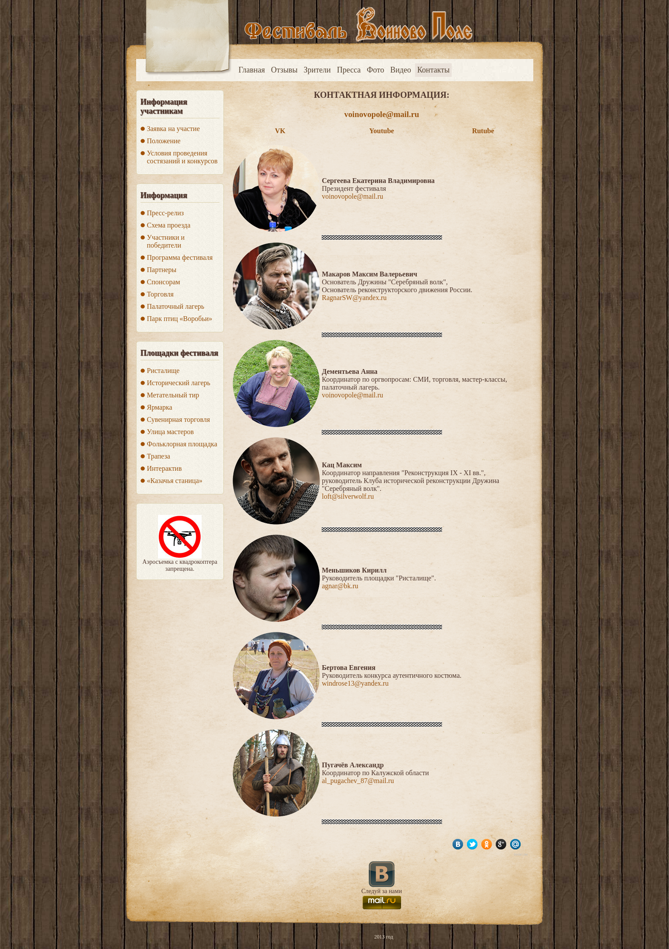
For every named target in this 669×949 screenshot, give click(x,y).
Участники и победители (166, 241)
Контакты (433, 70)
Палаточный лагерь (176, 306)
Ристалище (163, 370)
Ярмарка (159, 407)
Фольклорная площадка (182, 444)
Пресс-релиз (165, 213)
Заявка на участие (173, 128)
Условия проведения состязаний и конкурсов (182, 157)
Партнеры (162, 269)
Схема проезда (169, 225)
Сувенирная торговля (178, 419)
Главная (252, 70)
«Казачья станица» (174, 480)
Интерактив (164, 468)
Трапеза (158, 456)
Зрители (317, 70)
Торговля (160, 294)
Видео (400, 70)
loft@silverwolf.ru (348, 496)
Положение (164, 141)
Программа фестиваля (180, 257)
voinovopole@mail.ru (381, 114)
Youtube (381, 131)
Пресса (349, 70)
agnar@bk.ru (340, 586)
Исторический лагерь (178, 383)
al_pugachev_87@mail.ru (358, 780)
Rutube (483, 131)
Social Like (521, 854)
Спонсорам (163, 282)
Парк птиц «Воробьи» (180, 318)
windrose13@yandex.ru (355, 683)
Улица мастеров (170, 431)
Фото (375, 70)
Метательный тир (173, 395)
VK (280, 131)
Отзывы (284, 70)
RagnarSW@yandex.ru (354, 297)
